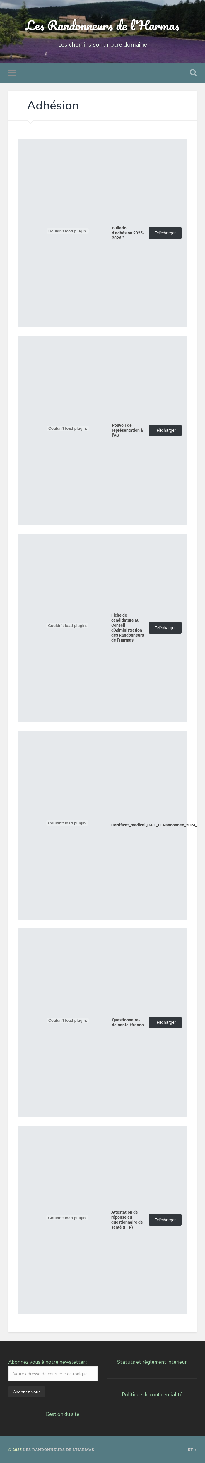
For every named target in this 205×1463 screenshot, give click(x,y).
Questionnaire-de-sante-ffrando (128, 1023)
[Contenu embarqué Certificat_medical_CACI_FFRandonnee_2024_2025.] (67, 823)
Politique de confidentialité (152, 1394)
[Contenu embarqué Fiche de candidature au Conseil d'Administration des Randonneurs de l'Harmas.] (67, 626)
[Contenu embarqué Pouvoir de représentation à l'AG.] (67, 428)
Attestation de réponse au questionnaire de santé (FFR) (127, 1220)
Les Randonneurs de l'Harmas (102, 25)
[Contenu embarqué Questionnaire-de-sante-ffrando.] (67, 1020)
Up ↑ (192, 1449)
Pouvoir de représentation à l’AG (127, 430)
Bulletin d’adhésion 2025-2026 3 (128, 233)
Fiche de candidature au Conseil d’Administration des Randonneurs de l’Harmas (127, 628)
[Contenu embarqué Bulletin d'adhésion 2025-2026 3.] (67, 231)
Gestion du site (62, 1414)
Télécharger (165, 233)
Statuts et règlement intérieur (152, 1362)
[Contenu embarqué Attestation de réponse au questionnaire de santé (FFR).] (67, 1218)
